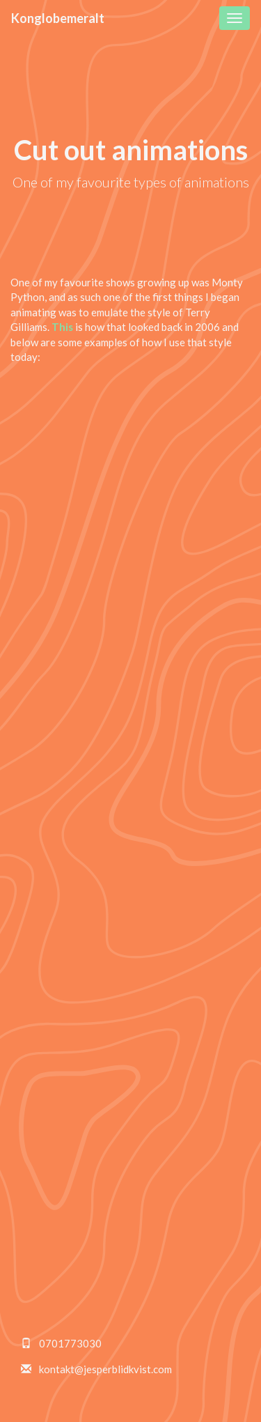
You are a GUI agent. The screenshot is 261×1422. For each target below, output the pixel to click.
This (62, 326)
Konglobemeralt (57, 18)
